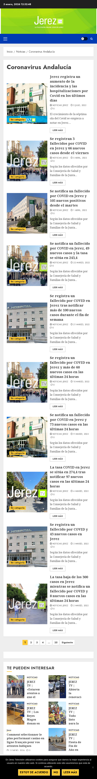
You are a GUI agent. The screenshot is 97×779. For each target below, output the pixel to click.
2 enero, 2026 (17, 750)
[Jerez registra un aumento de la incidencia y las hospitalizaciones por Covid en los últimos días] (27, 103)
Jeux (9, 730)
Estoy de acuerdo (34, 772)
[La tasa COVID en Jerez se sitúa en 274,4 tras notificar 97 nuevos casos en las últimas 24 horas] (27, 492)
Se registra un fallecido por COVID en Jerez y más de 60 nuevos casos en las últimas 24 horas (70, 367)
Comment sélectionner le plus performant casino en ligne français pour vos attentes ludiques (25, 740)
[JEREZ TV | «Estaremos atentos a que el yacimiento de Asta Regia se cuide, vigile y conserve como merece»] (15, 686)
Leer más (70, 772)
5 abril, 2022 (80, 158)
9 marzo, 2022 (81, 434)
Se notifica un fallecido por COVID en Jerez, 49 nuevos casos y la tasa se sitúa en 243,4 (70, 250)
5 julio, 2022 (79, 105)
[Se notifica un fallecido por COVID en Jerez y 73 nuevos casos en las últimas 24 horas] (27, 437)
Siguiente (67, 642)
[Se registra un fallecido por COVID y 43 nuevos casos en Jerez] (27, 546)
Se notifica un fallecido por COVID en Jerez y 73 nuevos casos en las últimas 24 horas (70, 422)
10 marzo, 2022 (81, 381)
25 (55, 642)
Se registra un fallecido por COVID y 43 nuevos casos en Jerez (69, 531)
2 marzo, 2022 (81, 605)
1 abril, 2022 (80, 210)
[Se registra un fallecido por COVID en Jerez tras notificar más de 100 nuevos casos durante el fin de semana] (27, 323)
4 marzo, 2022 (81, 491)
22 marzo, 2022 (81, 262)
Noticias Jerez (60, 105)
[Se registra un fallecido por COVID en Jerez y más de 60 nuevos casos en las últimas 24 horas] (27, 382)
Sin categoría (18, 119)
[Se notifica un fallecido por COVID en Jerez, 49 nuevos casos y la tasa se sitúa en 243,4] (27, 265)
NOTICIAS (32, 677)
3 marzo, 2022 (81, 544)
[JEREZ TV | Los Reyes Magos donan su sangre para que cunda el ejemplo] (15, 713)
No (56, 772)
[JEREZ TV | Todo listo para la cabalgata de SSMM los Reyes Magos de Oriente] (57, 713)
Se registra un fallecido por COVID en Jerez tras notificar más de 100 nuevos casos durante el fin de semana (70, 308)
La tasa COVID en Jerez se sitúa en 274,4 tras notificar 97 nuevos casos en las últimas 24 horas (70, 476)
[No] (92, 767)
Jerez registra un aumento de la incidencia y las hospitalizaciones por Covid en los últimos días (69, 88)
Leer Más (58, 130)
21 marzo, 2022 (81, 324)
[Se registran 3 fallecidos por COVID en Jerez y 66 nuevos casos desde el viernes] (27, 161)
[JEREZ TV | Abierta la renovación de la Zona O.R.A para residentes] (57, 686)
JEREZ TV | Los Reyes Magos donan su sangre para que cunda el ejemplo (33, 723)
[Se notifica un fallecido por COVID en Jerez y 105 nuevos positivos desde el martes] (27, 213)
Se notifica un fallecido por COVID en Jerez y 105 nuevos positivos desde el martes (70, 198)
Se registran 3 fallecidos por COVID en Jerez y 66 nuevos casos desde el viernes (69, 145)
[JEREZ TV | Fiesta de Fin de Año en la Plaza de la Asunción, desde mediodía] (57, 739)
